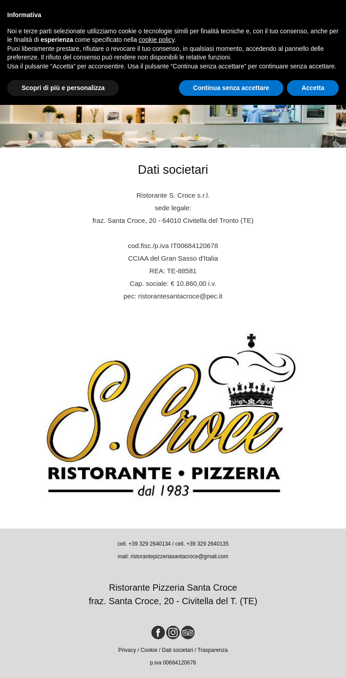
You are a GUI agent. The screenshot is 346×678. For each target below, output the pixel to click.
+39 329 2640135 (208, 544)
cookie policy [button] (156, 39)
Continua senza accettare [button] (231, 87)
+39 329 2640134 (149, 544)
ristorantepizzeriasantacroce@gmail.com (179, 556)
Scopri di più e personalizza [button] (63, 87)
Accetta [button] (312, 87)
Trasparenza (212, 650)
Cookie (149, 650)
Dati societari (177, 650)
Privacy (127, 650)
